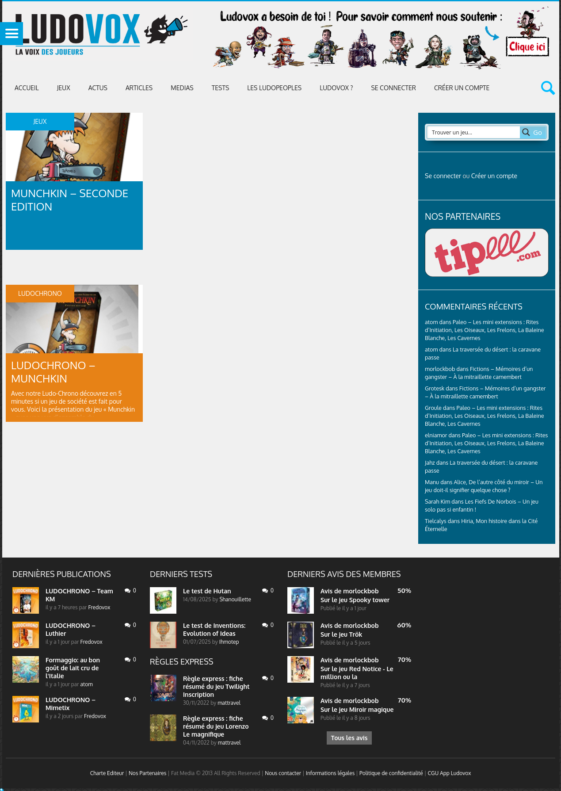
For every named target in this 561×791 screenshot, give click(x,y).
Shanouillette (235, 599)
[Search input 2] (474, 132)
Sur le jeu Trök (341, 634)
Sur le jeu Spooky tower (355, 600)
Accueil (27, 88)
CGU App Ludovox (449, 773)
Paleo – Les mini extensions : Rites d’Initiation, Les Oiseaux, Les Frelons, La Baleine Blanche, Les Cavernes (484, 329)
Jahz (430, 462)
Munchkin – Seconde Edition (69, 199)
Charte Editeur (107, 773)
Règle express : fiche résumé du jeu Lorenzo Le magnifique (216, 726)
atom (86, 684)
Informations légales (330, 773)
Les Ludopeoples (274, 88)
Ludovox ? (336, 88)
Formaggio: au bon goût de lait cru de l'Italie (73, 668)
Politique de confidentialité (391, 773)
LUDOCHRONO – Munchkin (53, 371)
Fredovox (99, 607)
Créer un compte (462, 88)
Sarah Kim (437, 501)
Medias (182, 88)
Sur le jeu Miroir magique (357, 709)
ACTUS (97, 88)
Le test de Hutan (207, 591)
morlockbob (360, 591)
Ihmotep (229, 641)
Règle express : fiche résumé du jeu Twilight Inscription (216, 686)
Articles (139, 88)
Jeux (63, 88)
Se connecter (393, 88)
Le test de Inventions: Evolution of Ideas (214, 629)
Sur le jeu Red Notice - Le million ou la (357, 672)
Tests (220, 88)
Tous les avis (349, 737)
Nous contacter (283, 773)
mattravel (229, 702)
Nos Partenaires (147, 773)
